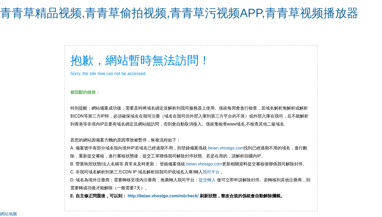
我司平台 (212, 172)
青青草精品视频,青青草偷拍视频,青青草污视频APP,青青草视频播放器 (179, 12)
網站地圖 (8, 214)
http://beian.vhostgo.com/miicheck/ (163, 196)
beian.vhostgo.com (226, 148)
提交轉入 (207, 180)
